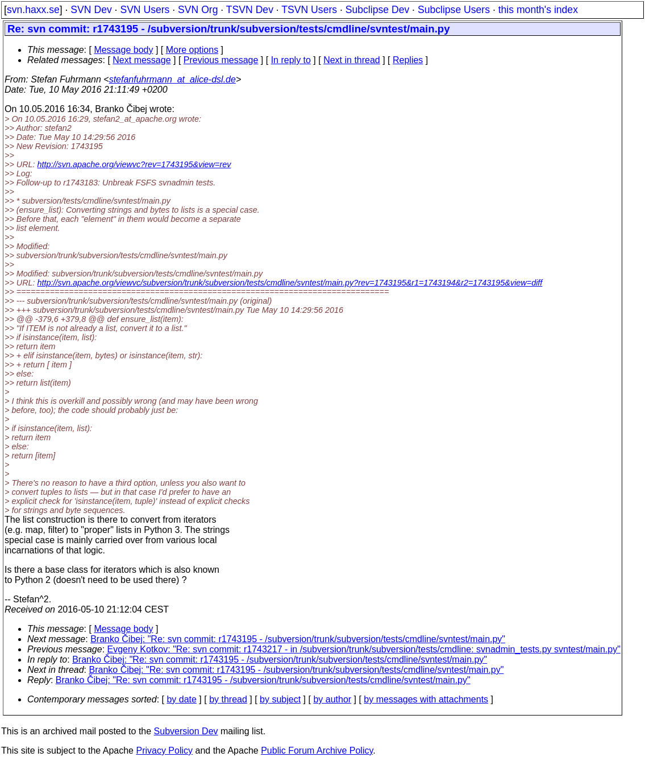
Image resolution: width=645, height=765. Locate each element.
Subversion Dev (186, 731)
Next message (141, 60)
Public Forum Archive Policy (317, 750)
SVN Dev (90, 9)
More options (192, 50)
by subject (280, 699)
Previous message (221, 60)
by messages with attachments (426, 699)
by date (181, 699)
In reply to (291, 60)
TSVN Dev (249, 9)
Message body (123, 50)
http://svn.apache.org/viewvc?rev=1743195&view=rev (134, 164)
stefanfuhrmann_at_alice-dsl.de (172, 79)
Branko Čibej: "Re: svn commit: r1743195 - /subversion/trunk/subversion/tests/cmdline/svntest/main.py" (297, 639)
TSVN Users (309, 9)
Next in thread (351, 60)
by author (332, 699)
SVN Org (198, 9)
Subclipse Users (454, 9)
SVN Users (144, 9)
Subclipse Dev (377, 9)
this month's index (538, 9)
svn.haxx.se (33, 9)
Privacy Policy (164, 750)
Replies (408, 60)
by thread (228, 699)
